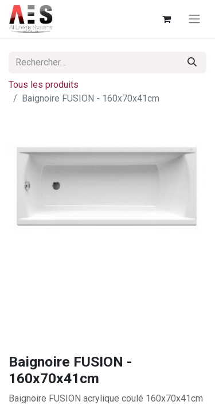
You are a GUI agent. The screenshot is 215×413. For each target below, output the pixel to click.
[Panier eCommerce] (166, 18)
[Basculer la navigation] (194, 19)
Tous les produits (44, 84)
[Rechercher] (192, 62)
